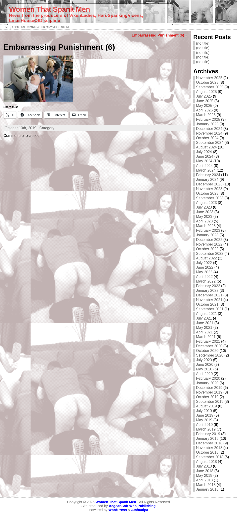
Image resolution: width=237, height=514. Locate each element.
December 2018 (209, 443)
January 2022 (207, 290)
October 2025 (207, 82)
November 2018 (209, 448)
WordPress (117, 510)
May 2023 (204, 217)
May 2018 (204, 475)
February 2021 (208, 341)
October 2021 (207, 304)
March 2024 (206, 170)
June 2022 (204, 267)
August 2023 (206, 203)
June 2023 (204, 212)
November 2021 (209, 300)
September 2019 (209, 401)
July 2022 (204, 263)
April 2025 (204, 110)
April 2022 (204, 277)
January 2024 (207, 180)
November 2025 (209, 78)
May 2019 (204, 420)
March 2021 (206, 337)
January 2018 (207, 489)
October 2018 (207, 452)
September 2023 (209, 198)
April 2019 (204, 425)
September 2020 (209, 355)
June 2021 (204, 323)
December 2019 (209, 388)
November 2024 (209, 133)
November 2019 (209, 392)
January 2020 (207, 383)
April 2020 (204, 374)
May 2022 (204, 272)
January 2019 (207, 438)
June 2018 (204, 471)
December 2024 (209, 129)
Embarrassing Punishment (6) (158, 35)
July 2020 (204, 360)
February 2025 (208, 119)
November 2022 (209, 244)
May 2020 (204, 369)
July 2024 (204, 152)
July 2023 (204, 207)
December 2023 (209, 184)
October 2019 (207, 397)
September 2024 (209, 143)
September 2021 (209, 309)
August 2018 (206, 462)
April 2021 (204, 332)
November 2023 (209, 189)
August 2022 (206, 258)
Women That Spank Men (49, 9)
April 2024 (204, 166)
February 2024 (208, 175)
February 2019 (208, 434)
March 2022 (206, 281)
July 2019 (204, 411)
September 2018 (209, 457)
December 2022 (209, 240)
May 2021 (204, 327)
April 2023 (204, 221)
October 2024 (207, 138)
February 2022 (208, 286)
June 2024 (204, 156)
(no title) (202, 43)
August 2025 (206, 92)
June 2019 (204, 415)
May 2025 (204, 106)
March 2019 (206, 429)
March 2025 (206, 115)
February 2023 (208, 230)
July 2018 (204, 466)
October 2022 (207, 249)
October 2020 (207, 351)
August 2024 (206, 147)
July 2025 (204, 96)
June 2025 (204, 101)
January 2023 (207, 235)
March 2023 (206, 226)
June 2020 (204, 364)
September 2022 (209, 253)
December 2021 (209, 295)
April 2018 (204, 480)
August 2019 (206, 406)
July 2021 (204, 318)
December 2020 (209, 346)
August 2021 (206, 314)
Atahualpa (139, 510)
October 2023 (207, 193)
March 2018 (206, 485)
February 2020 (208, 378)
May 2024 (204, 161)
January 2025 (207, 124)
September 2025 (209, 87)
